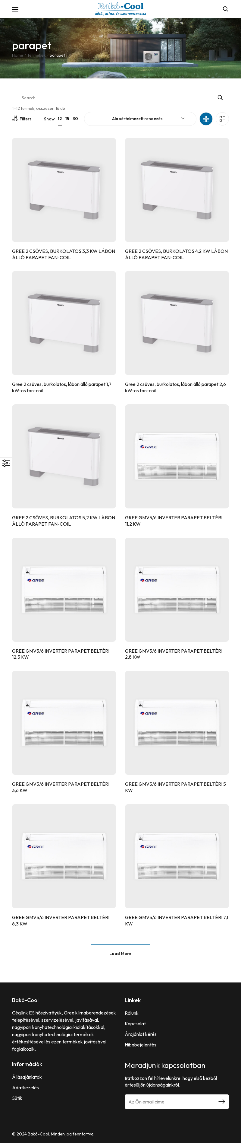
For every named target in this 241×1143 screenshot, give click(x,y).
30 (75, 118)
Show (49, 119)
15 (67, 118)
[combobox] (140, 119)
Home (17, 55)
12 (60, 118)
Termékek (36, 55)
